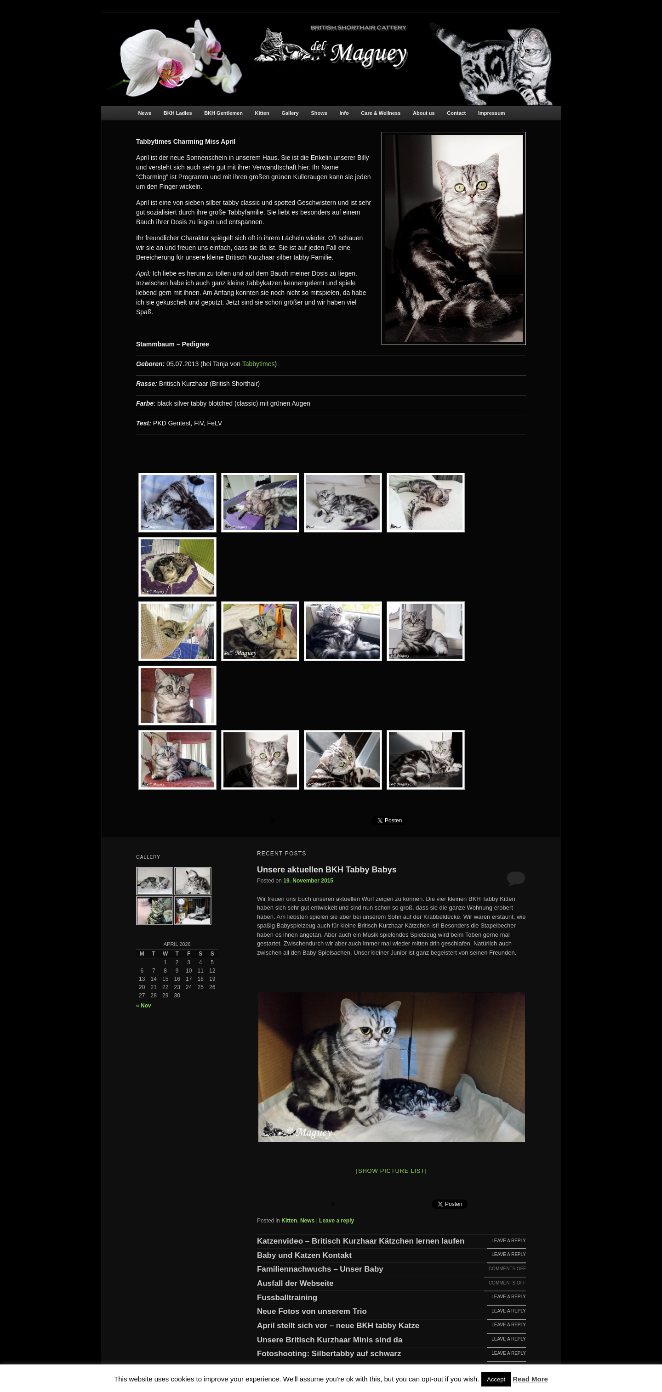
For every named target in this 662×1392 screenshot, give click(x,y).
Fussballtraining (287, 1298)
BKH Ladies (178, 113)
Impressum (491, 113)
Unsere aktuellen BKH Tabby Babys (327, 869)
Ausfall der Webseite (295, 1283)
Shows (319, 113)
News (144, 113)
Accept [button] (496, 1379)
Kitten (262, 113)
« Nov (143, 1005)
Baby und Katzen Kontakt (304, 1255)
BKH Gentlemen (223, 113)
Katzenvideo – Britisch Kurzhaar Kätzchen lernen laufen (361, 1241)
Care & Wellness (380, 113)
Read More (530, 1379)
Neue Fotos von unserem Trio (312, 1311)
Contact (456, 113)
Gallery (289, 113)
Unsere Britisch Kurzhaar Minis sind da (329, 1340)
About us (424, 113)
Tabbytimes (258, 364)
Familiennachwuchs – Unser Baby (320, 1269)
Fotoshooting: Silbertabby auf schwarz (329, 1354)
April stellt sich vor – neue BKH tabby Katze (338, 1326)
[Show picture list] (391, 1170)
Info (344, 113)
